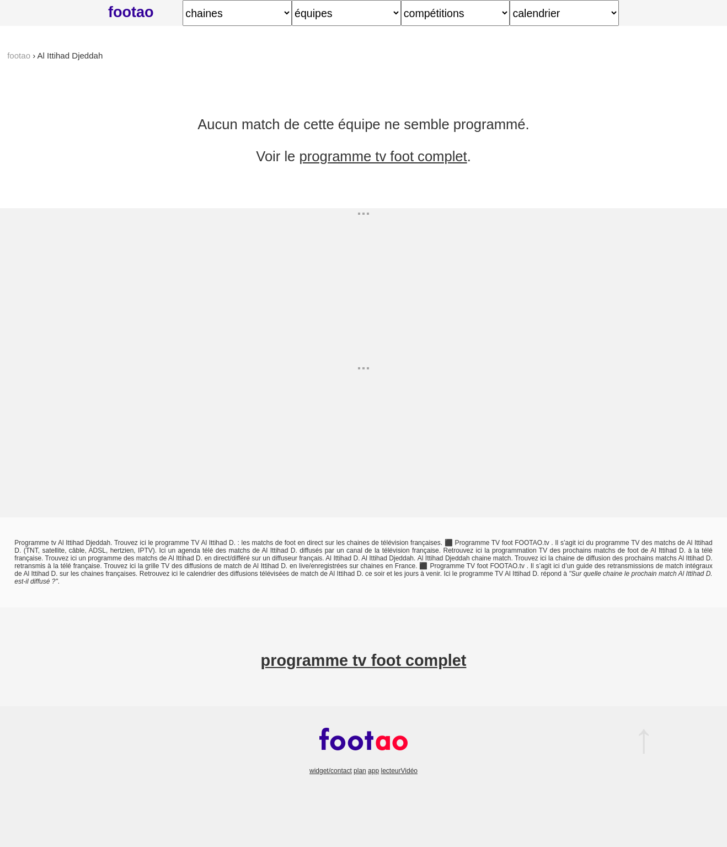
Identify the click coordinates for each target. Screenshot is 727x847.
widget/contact (330, 771)
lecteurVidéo (399, 771)
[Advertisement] (396, 285)
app (373, 771)
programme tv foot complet (383, 156)
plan (360, 771)
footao (131, 11)
